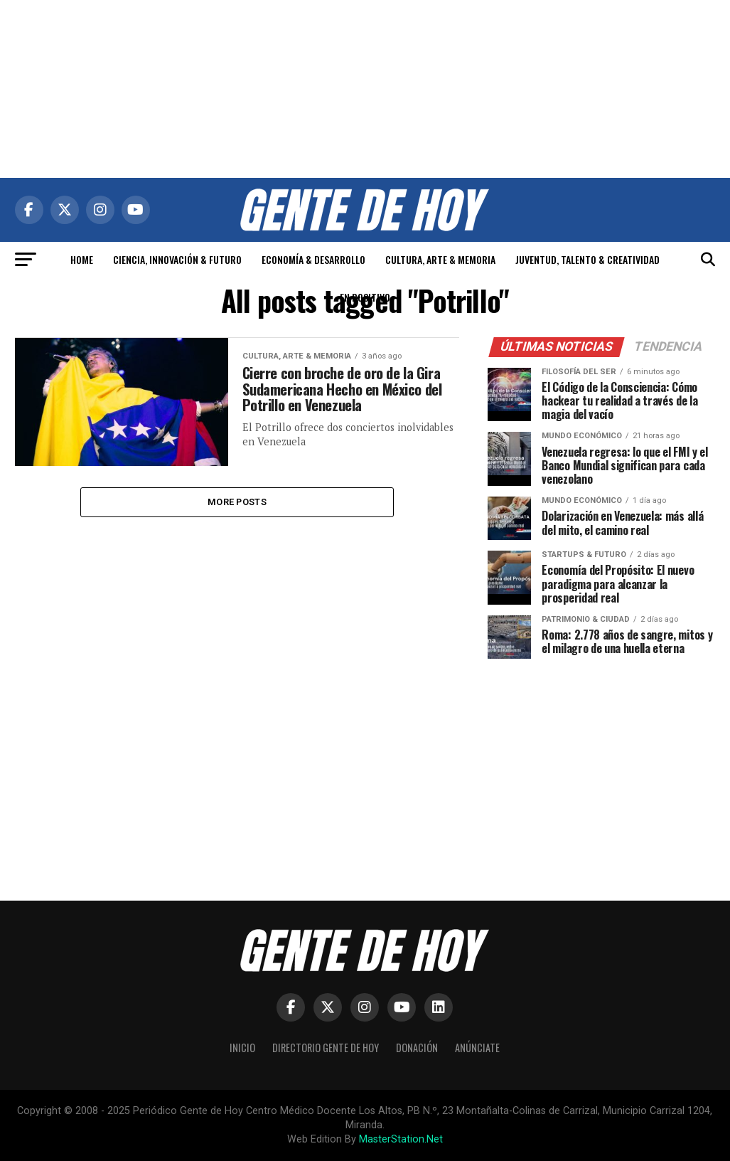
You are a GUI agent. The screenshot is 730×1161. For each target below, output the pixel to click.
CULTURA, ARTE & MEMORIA (440, 259)
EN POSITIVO (365, 297)
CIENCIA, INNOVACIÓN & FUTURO (177, 259)
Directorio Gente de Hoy (325, 1047)
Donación (417, 1047)
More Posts (237, 502)
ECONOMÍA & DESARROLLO (313, 259)
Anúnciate (477, 1047)
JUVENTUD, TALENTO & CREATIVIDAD (587, 259)
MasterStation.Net (401, 1139)
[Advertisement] (365, 89)
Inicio (242, 1047)
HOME (81, 259)
